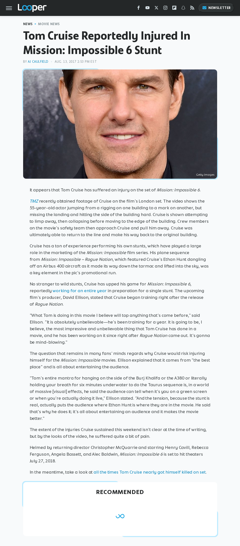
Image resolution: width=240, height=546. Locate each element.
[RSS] (192, 8)
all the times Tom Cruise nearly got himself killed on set (149, 472)
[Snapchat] (183, 8)
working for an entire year (79, 291)
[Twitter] (156, 8)
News (28, 24)
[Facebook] (138, 8)
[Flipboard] (174, 8)
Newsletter (216, 8)
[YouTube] (147, 8)
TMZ (34, 201)
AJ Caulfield (38, 61)
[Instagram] (165, 8)
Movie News (49, 24)
